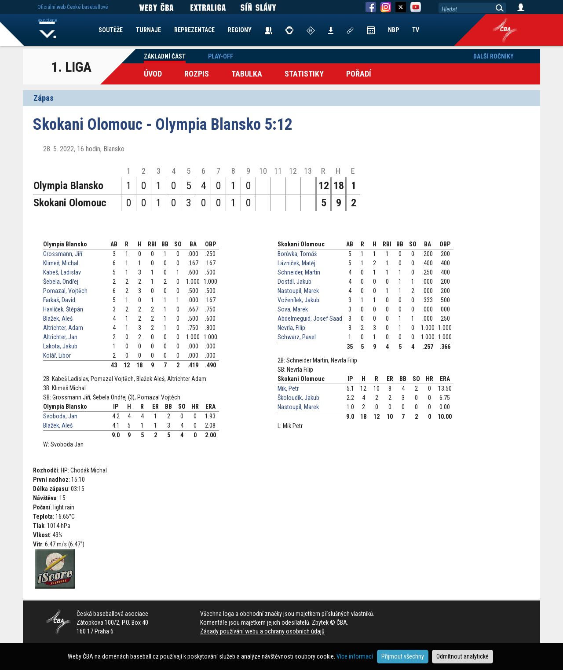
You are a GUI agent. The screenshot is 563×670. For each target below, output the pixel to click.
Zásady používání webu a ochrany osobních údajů (262, 631)
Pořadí (358, 73)
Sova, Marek (293, 309)
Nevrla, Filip (291, 327)
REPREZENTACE (194, 29)
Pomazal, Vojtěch (65, 290)
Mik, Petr (288, 388)
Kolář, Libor (57, 355)
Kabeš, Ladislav (62, 272)
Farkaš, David (59, 300)
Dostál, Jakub (294, 281)
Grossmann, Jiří (62, 253)
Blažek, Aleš (58, 318)
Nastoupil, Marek (298, 290)
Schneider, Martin (299, 272)
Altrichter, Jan (60, 336)
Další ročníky (493, 56)
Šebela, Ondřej (60, 281)
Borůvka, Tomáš (297, 253)
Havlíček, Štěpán (63, 309)
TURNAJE (148, 29)
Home (48, 29)
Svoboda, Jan (60, 416)
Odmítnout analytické (462, 656)
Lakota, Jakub (60, 346)
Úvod (153, 73)
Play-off (220, 56)
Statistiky (304, 73)
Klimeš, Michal (60, 263)
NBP (393, 29)
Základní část (165, 56)
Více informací (354, 656)
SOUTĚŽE (111, 29)
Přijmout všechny (402, 656)
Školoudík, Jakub (298, 397)
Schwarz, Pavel (297, 336)
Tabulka (246, 73)
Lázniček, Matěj (296, 263)
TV (415, 29)
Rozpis (196, 73)
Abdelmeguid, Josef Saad (310, 318)
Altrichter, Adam (63, 327)
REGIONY (240, 29)
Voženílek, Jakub (298, 300)
